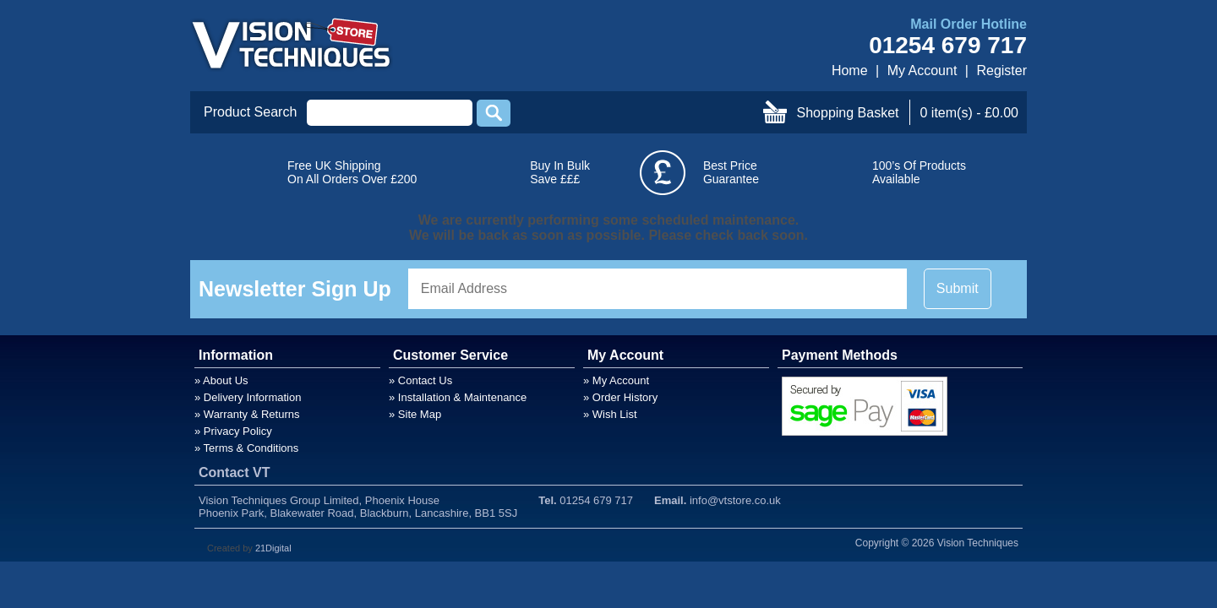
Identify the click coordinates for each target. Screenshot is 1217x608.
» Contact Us (420, 380)
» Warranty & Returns (247, 414)
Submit (957, 288)
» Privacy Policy (233, 431)
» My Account (616, 380)
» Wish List (610, 414)
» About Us (221, 380)
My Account (922, 70)
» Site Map (415, 414)
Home (850, 70)
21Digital (273, 548)
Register (1001, 70)
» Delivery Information (247, 397)
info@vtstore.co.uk (735, 500)
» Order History (620, 397)
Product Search (250, 112)
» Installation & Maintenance (458, 397)
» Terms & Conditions (246, 448)
